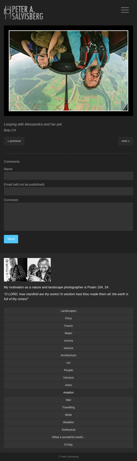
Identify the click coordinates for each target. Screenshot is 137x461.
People (68, 370)
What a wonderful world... (68, 437)
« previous (14, 141)
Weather (68, 422)
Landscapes (69, 310)
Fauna (68, 325)
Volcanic (68, 377)
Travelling (68, 407)
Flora (68, 318)
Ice (68, 362)
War (68, 399)
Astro (68, 385)
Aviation (68, 392)
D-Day (68, 444)
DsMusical (68, 429)
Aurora (68, 340)
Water (68, 333)
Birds (68, 414)
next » (126, 141)
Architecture (68, 355)
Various (68, 348)
